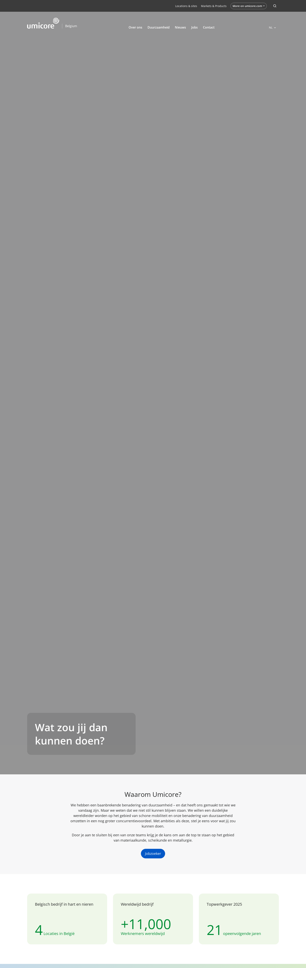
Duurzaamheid (159, 27)
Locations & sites (186, 6)
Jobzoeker (153, 853)
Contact (208, 27)
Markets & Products (214, 6)
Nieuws (180, 27)
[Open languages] (272, 27)
